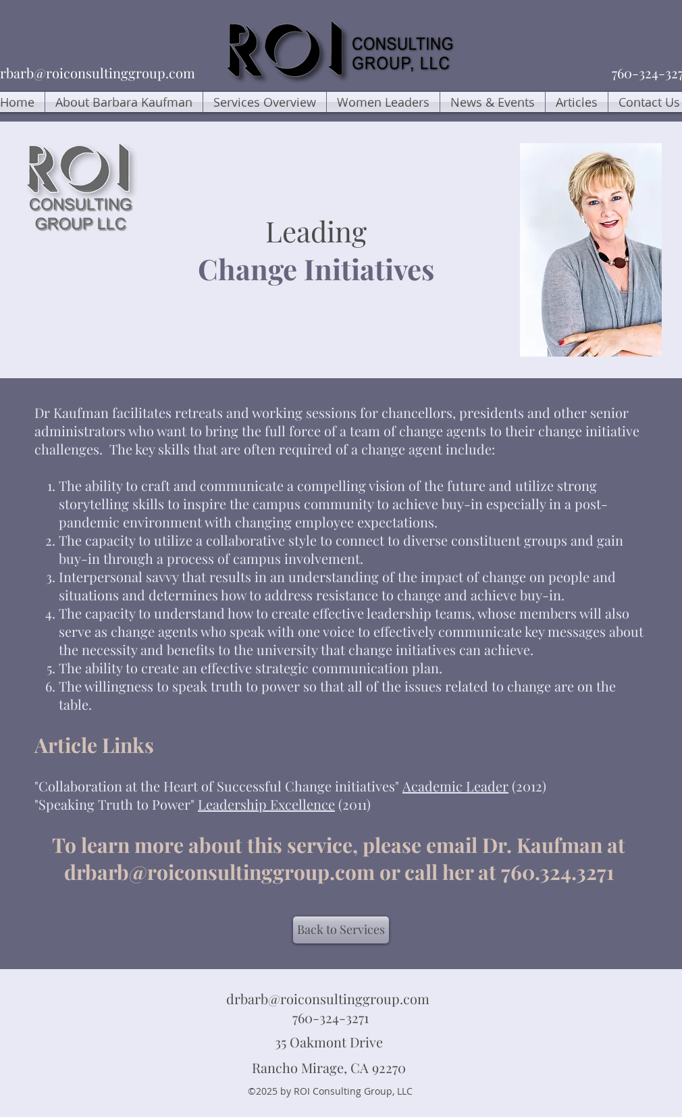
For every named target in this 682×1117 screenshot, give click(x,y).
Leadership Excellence (266, 804)
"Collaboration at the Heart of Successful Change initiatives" (218, 786)
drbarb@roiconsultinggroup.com (219, 871)
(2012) (527, 786)
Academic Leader (455, 786)
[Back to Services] (341, 929)
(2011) (353, 804)
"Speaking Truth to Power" (116, 804)
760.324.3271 (560, 871)
